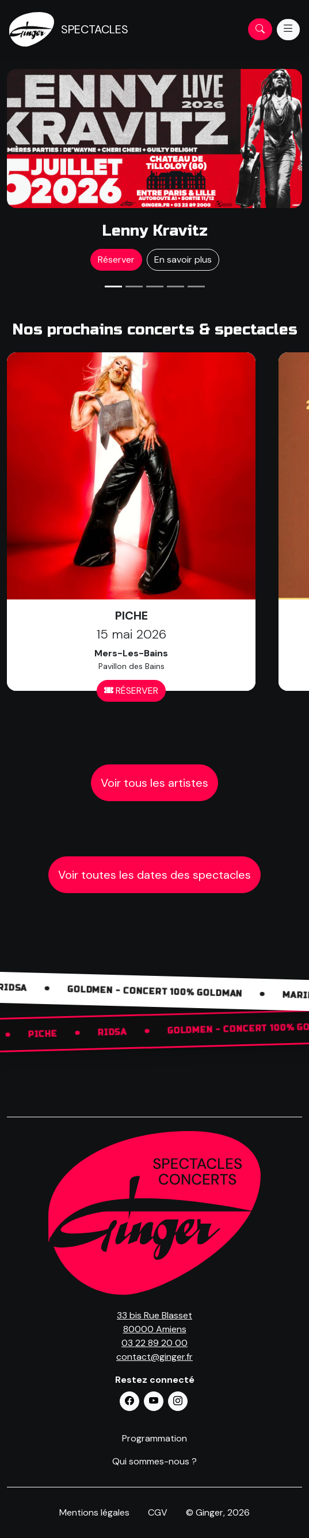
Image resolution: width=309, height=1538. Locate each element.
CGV (157, 1512)
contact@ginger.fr (154, 1357)
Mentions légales (94, 1512)
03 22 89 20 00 (154, 1343)
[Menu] (288, 29)
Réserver (116, 259)
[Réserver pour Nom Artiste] (154, 138)
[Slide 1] (113, 286)
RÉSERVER (131, 691)
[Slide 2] (134, 286)
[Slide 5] (196, 286)
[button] (129, 1401)
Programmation (154, 1438)
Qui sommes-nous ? (154, 1461)
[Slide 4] (175, 286)
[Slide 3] (154, 286)
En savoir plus (183, 259)
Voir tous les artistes (154, 782)
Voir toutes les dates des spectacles (154, 874)
